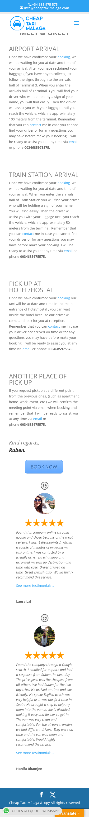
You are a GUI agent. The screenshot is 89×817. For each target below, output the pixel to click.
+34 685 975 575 (45, 4)
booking (63, 57)
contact (35, 125)
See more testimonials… (35, 585)
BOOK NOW (44, 466)
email (73, 141)
